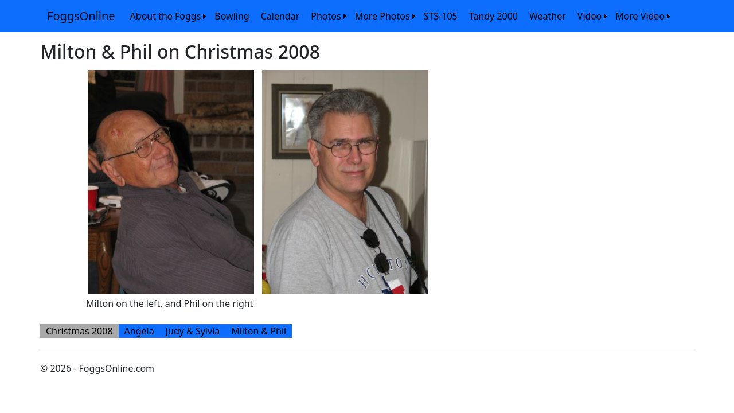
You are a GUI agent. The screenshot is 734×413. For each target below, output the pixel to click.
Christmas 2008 (79, 331)
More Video (640, 16)
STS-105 (441, 16)
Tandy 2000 (493, 16)
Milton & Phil (258, 331)
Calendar (280, 16)
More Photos (382, 16)
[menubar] (398, 16)
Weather (547, 16)
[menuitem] (166, 16)
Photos (326, 16)
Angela (139, 331)
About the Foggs (165, 16)
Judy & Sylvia (193, 331)
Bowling (231, 16)
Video (589, 16)
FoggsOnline (81, 16)
